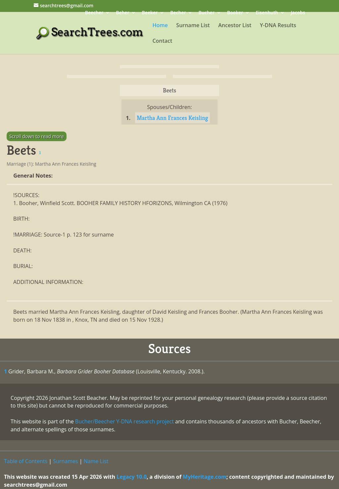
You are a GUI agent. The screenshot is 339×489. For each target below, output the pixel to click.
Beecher (94, 13)
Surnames (65, 461)
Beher (122, 13)
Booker (235, 13)
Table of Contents (25, 461)
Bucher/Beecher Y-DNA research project (124, 421)
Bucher (207, 13)
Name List (96, 461)
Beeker (150, 13)
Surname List (193, 26)
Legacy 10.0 (132, 476)
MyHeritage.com (204, 476)
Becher (178, 13)
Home (160, 26)
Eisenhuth (267, 13)
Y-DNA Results (278, 26)
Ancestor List (234, 26)
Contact (162, 41)
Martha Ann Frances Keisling (172, 118)
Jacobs (298, 13)
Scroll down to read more (36, 136)
